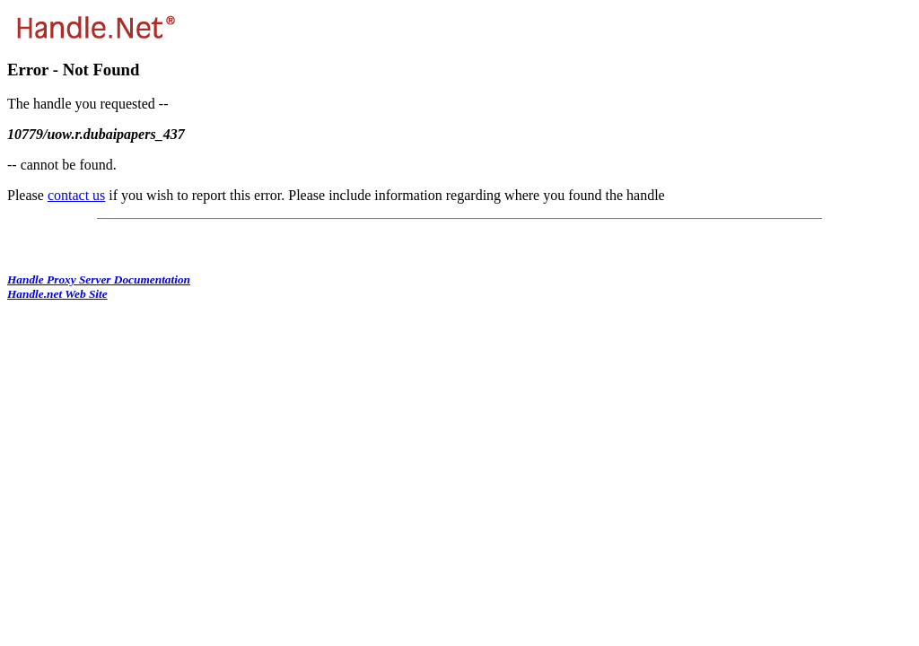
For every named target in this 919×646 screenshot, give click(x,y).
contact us (76, 195)
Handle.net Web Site (57, 294)
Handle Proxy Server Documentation (98, 279)
